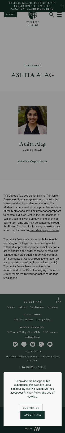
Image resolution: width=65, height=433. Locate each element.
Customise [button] (31, 408)
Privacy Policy (32, 392)
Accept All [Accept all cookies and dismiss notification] (33, 415)
